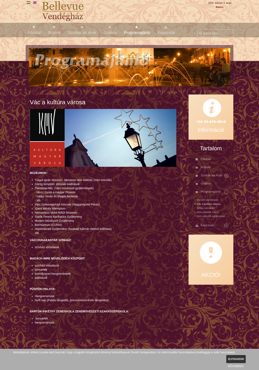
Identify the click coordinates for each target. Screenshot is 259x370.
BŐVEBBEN (236, 366)
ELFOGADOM (236, 359)
